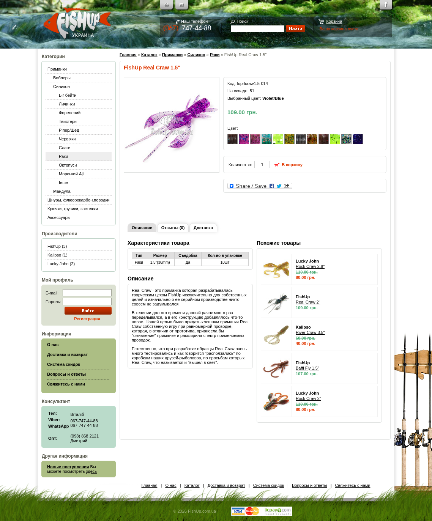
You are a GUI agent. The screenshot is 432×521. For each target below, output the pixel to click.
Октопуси (68, 165)
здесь (91, 471)
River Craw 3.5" (310, 332)
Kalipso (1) (57, 255)
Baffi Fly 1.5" (307, 368)
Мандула (62, 191)
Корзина (334, 21)
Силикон (61, 86)
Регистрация (87, 318)
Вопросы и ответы (309, 485)
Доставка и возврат (226, 485)
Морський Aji (71, 174)
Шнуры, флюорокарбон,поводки (78, 200)
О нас (170, 485)
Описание (142, 227)
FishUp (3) (57, 246)
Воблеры (62, 78)
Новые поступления (68, 466)
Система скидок (268, 485)
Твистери (68, 121)
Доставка (203, 227)
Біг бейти (67, 95)
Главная (128, 54)
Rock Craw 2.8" (310, 266)
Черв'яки (67, 139)
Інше (63, 182)
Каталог (149, 54)
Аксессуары (58, 217)
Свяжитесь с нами (353, 485)
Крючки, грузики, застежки (72, 208)
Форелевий (69, 112)
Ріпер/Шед (69, 130)
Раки (63, 156)
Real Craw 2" (308, 302)
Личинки (67, 104)
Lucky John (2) (61, 263)
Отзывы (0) (172, 227)
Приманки (57, 69)
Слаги (65, 147)
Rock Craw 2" (308, 398)
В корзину (292, 164)
